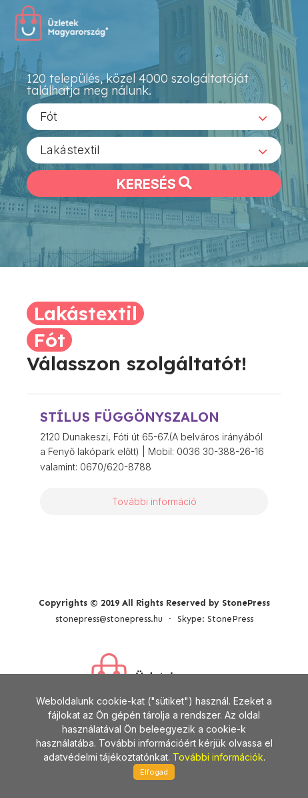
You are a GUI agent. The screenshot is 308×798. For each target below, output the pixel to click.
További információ (154, 501)
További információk (218, 757)
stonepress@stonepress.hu (109, 619)
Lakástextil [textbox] (70, 150)
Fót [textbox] (48, 116)
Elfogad (154, 772)
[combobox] (154, 116)
